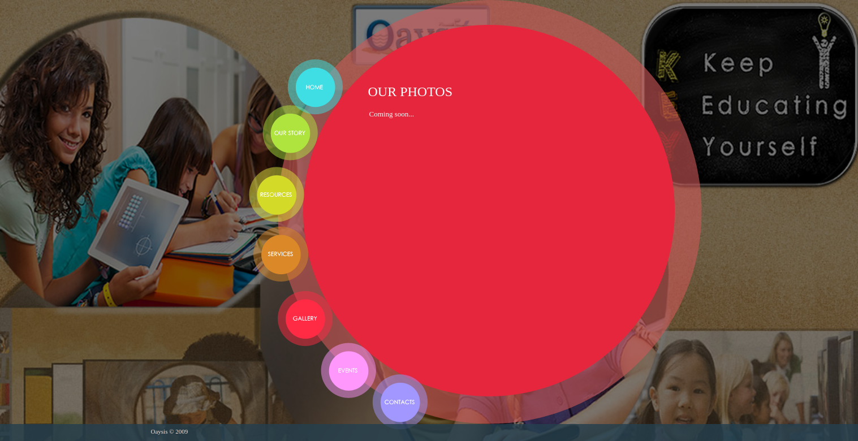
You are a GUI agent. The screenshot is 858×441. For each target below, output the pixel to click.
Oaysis (216, 38)
